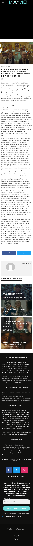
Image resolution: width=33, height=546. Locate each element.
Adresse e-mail (8, 498)
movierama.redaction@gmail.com (12, 428)
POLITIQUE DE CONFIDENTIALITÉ (13, 516)
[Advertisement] (16, 21)
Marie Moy (7, 79)
